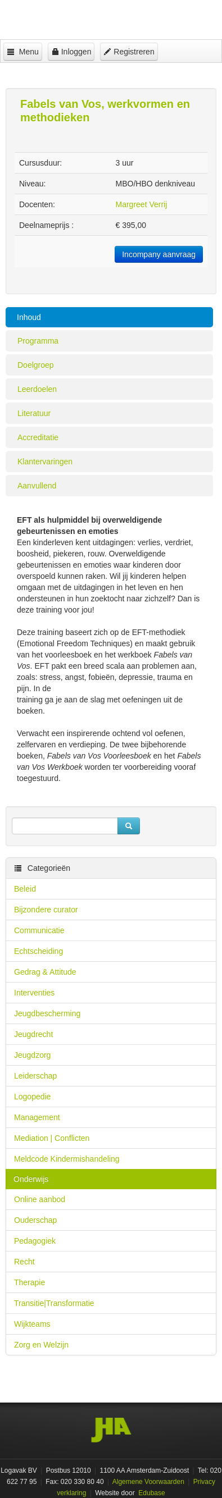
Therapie (29, 1282)
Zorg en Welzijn (41, 1344)
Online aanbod (39, 1199)
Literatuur (34, 413)
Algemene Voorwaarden (148, 1482)
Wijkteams (32, 1323)
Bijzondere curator (46, 909)
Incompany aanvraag (159, 254)
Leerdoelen (37, 389)
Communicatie (39, 930)
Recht (24, 1261)
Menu (23, 51)
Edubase (151, 1493)
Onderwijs (30, 1179)
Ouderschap (35, 1220)
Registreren (128, 51)
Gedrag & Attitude (45, 971)
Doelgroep (35, 364)
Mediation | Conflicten (51, 1138)
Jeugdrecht (33, 1034)
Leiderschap (35, 1075)
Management (37, 1117)
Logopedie (32, 1096)
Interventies (34, 992)
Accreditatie (37, 437)
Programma (37, 340)
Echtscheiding (38, 951)
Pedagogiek (35, 1240)
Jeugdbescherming (47, 1013)
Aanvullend (36, 485)
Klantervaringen (45, 461)
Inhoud (29, 317)
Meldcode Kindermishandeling (67, 1158)
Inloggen (71, 51)
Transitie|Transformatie (54, 1303)
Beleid (25, 888)
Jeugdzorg (32, 1055)
